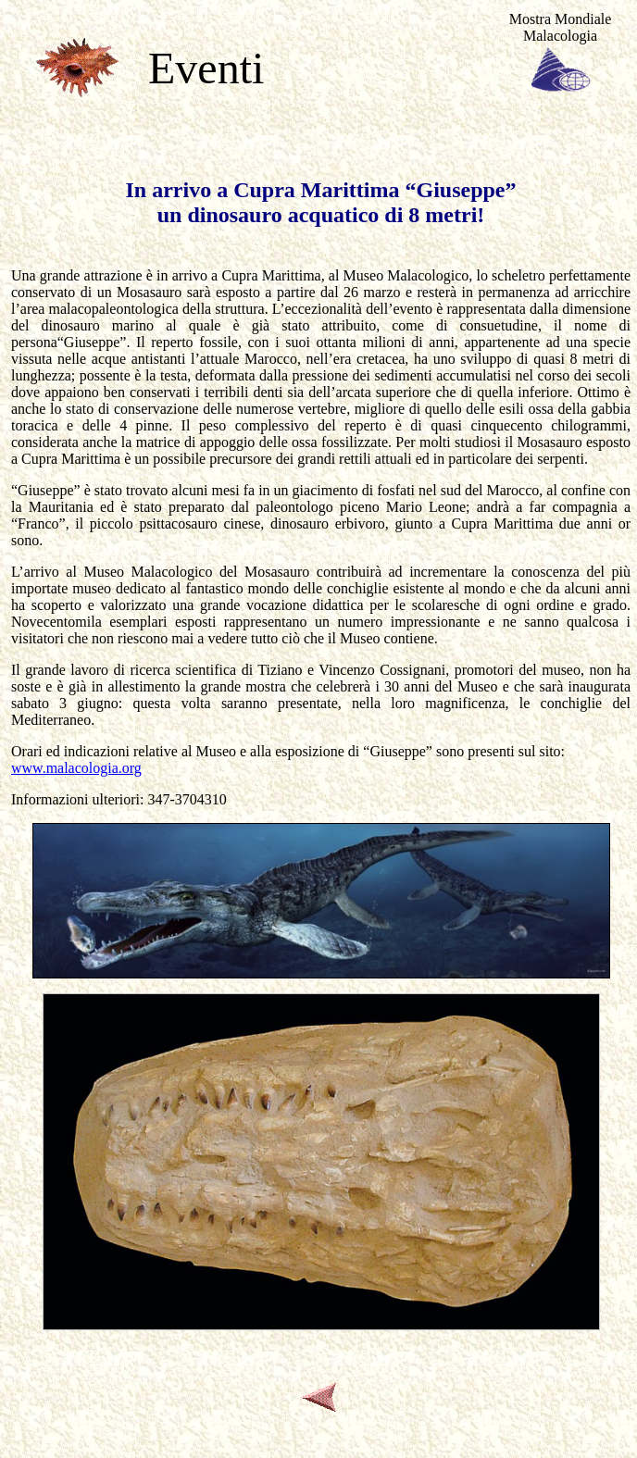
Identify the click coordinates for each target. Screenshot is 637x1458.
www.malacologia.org (76, 768)
